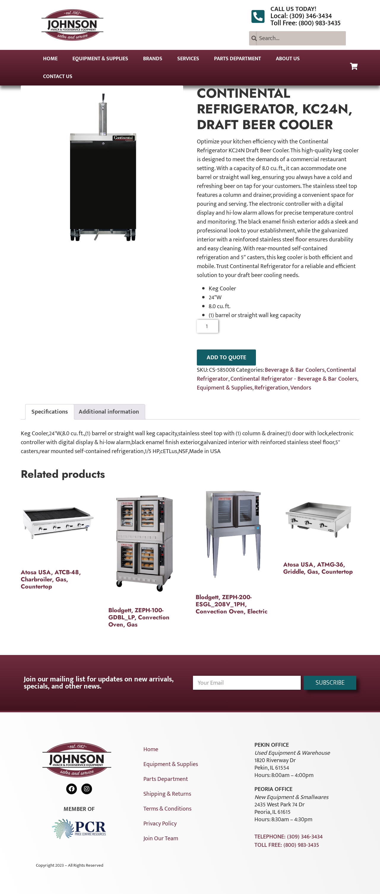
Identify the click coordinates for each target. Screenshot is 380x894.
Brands (152, 58)
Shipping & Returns (167, 794)
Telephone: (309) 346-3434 (288, 837)
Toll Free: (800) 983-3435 (305, 23)
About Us (288, 58)
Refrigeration (271, 388)
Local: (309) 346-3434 (301, 16)
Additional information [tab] (109, 412)
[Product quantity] (207, 326)
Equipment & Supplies (100, 58)
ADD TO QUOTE (226, 357)
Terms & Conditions (167, 809)
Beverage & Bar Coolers (294, 370)
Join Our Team (160, 838)
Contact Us (57, 76)
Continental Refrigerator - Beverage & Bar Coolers (293, 379)
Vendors (300, 388)
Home (50, 58)
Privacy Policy (160, 824)
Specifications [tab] (49, 412)
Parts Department (237, 58)
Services (188, 58)
